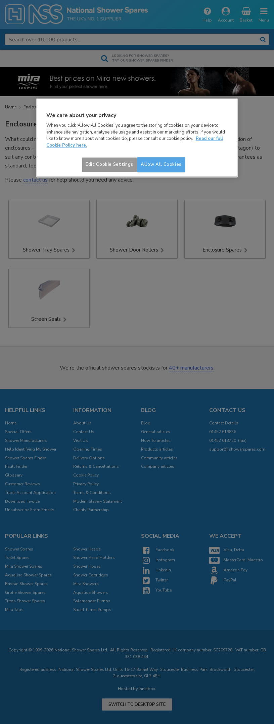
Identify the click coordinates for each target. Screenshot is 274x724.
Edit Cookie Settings (109, 165)
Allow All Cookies (161, 165)
